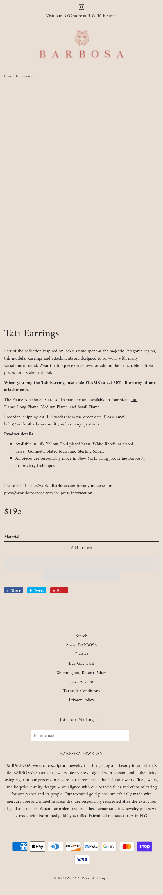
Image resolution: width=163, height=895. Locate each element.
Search (81, 636)
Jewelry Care (81, 682)
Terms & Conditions (81, 691)
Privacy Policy (81, 700)
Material (11, 537)
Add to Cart (81, 548)
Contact (81, 654)
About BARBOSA (81, 645)
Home (8, 76)
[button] (81, 564)
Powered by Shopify (95, 878)
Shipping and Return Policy (81, 673)
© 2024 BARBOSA (67, 878)
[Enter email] (80, 735)
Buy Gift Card (81, 664)
